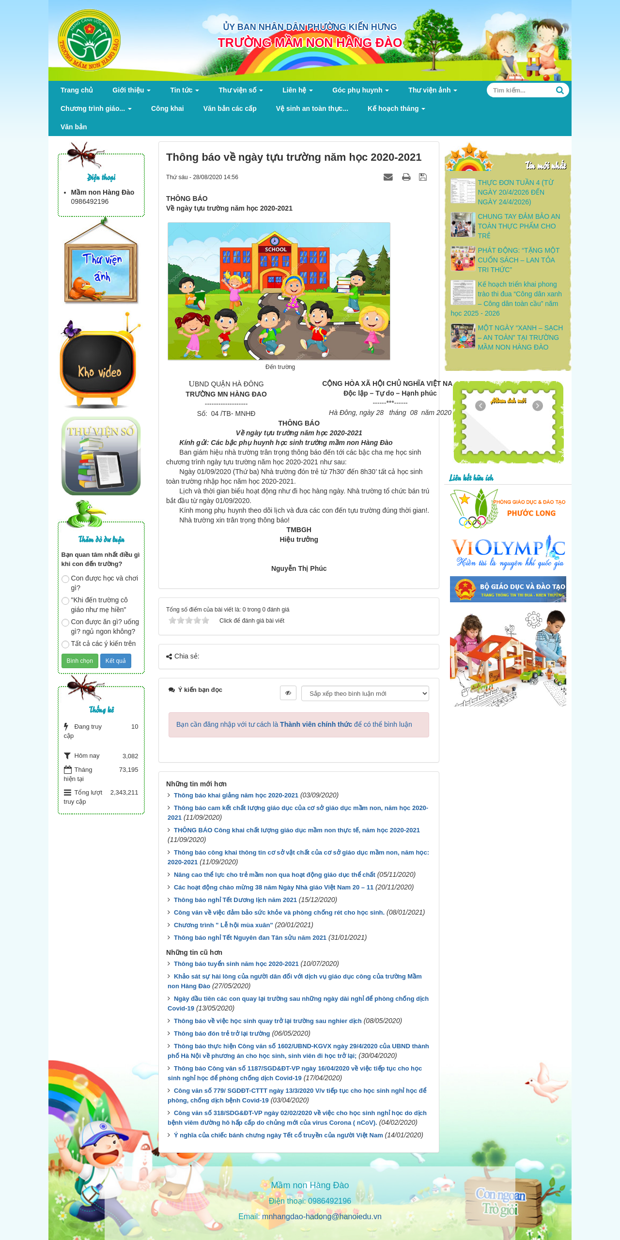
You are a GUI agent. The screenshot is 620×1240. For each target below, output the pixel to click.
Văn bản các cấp (230, 108)
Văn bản (74, 127)
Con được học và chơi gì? (100, 583)
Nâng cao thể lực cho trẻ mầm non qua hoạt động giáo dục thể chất (274, 874)
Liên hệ (297, 92)
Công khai (167, 108)
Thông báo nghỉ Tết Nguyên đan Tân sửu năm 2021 (250, 937)
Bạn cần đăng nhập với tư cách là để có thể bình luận (294, 724)
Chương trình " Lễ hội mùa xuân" (223, 925)
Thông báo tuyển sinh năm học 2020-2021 (236, 963)
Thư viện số (240, 92)
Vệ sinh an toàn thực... (312, 108)
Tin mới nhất (545, 165)
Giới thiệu (131, 92)
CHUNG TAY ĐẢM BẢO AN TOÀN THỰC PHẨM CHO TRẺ (519, 226)
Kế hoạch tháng (396, 111)
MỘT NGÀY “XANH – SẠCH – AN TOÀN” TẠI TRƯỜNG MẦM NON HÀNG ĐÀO (520, 337)
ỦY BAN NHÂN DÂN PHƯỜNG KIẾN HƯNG (310, 27)
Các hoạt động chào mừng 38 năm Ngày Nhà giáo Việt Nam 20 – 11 (273, 887)
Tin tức (184, 92)
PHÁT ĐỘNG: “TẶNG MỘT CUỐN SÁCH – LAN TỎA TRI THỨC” (518, 260)
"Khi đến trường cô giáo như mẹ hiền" (95, 604)
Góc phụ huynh (360, 92)
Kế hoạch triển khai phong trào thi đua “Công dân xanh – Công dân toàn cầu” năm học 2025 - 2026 (506, 298)
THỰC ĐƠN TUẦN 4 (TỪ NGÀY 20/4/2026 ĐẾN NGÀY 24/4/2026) (515, 192)
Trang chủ (77, 90)
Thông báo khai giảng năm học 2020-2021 (236, 795)
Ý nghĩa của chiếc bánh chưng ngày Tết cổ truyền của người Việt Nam (278, 1135)
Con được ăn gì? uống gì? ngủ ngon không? (100, 626)
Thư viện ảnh (432, 92)
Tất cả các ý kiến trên (99, 644)
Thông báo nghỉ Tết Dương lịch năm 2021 (235, 899)
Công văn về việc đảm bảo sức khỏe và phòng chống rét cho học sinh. (279, 912)
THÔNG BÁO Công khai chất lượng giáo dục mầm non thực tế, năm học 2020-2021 (297, 830)
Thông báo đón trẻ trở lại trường (222, 1033)
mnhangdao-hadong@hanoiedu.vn (322, 1216)
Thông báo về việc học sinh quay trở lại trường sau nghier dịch (268, 1021)
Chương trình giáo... (96, 111)
